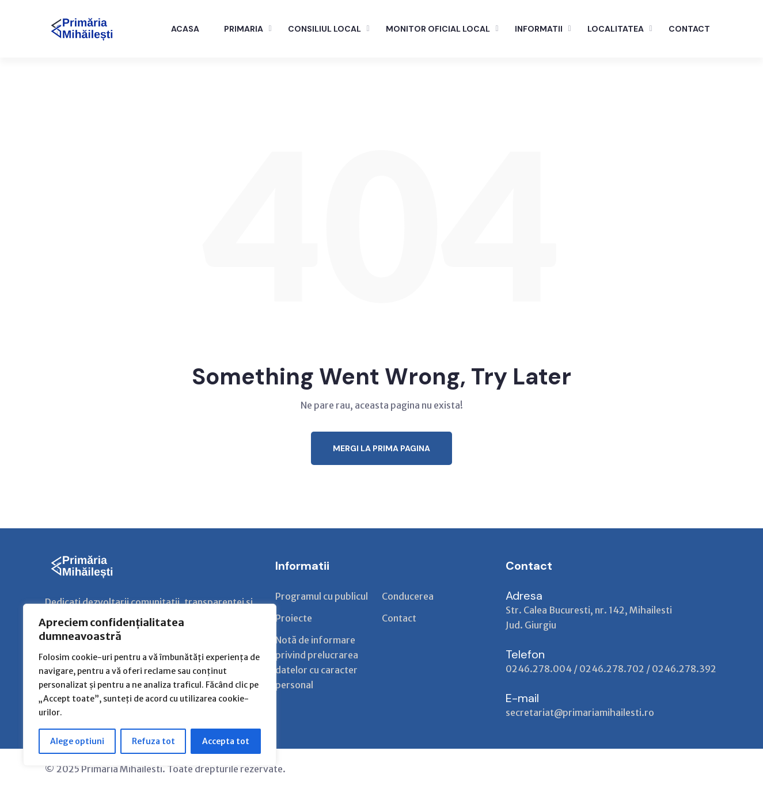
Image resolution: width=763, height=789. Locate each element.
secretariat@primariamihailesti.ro (580, 712)
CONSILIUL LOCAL (324, 29)
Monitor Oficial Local (438, 29)
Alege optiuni (77, 741)
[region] (149, 685)
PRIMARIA (243, 29)
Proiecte (293, 618)
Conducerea (408, 596)
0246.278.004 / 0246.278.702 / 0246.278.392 (611, 668)
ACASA (185, 29)
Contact (399, 618)
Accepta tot (225, 741)
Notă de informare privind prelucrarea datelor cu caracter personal (316, 662)
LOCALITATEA (615, 29)
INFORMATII (539, 29)
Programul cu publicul (321, 596)
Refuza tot (153, 741)
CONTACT (689, 29)
